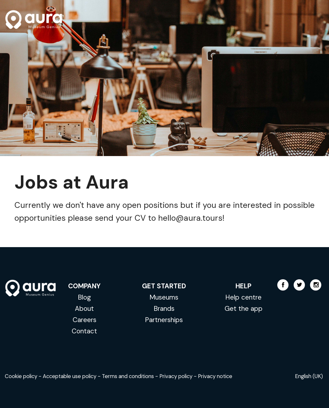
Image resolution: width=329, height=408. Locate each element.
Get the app (243, 308)
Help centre (243, 297)
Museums (163, 297)
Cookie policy (21, 376)
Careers (84, 319)
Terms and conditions (128, 376)
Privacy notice (215, 376)
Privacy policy (175, 376)
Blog (84, 297)
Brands (164, 308)
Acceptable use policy (69, 376)
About (84, 308)
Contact (84, 331)
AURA (34, 19)
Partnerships (164, 319)
